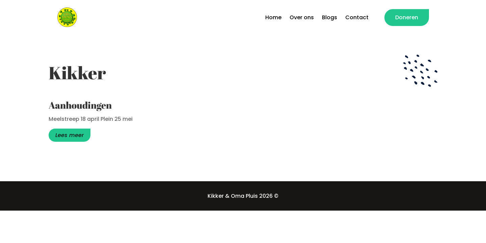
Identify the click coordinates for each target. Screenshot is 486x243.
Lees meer (69, 135)
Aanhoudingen (80, 105)
